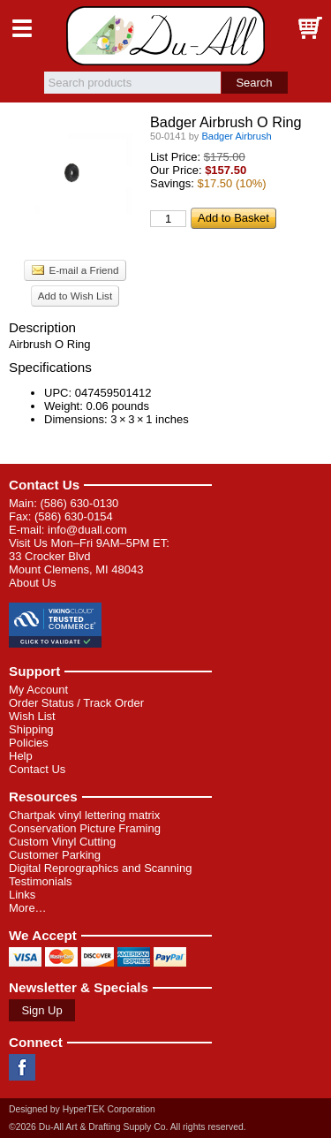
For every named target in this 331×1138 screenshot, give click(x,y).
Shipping (31, 729)
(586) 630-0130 (79, 503)
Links (22, 894)
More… (28, 907)
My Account (38, 689)
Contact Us (44, 484)
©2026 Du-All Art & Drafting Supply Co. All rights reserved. (127, 1127)
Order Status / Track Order (76, 702)
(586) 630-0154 (73, 516)
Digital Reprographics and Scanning (100, 868)
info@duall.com (87, 529)
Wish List (32, 716)
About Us (32, 582)
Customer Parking (55, 854)
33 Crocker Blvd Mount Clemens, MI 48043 (76, 563)
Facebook (22, 1067)
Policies (29, 742)
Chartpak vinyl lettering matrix (84, 815)
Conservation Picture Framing (85, 828)
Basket (309, 28)
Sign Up (41, 1010)
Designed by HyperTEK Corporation (82, 1109)
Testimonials (40, 881)
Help (21, 755)
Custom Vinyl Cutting (62, 841)
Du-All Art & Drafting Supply (165, 35)
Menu (22, 28)
